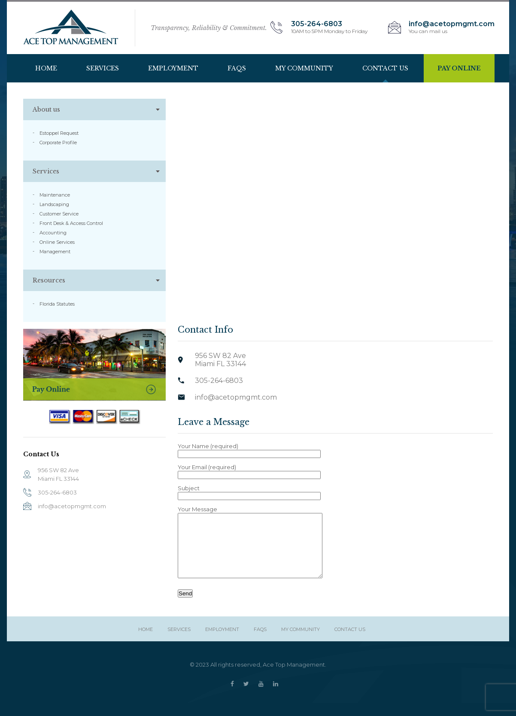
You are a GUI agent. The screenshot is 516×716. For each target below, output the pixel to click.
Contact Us (385, 68)
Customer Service (59, 214)
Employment (173, 68)
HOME (46, 68)
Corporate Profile (58, 143)
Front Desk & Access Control (71, 223)
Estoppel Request (59, 133)
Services (102, 68)
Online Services (57, 242)
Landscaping (54, 204)
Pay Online (459, 68)
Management (54, 252)
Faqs (237, 68)
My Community (304, 68)
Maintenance (54, 195)
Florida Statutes (57, 304)
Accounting (53, 233)
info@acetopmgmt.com (72, 506)
